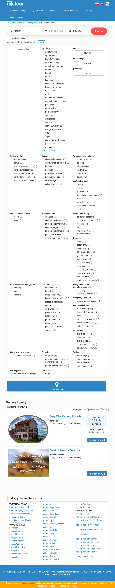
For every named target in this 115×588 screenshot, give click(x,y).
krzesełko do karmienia (55, 298)
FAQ (53, 572)
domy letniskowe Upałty (19, 507)
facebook (10, 572)
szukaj (98, 31)
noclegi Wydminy (16, 544)
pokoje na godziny (84, 216)
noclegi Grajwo (49, 537)
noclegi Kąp (48, 520)
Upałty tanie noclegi (84, 556)
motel (46, 94)
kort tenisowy (82, 262)
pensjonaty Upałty (17, 517)
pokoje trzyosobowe (22, 177)
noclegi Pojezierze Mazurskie (88, 517)
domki (16, 162)
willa (45, 133)
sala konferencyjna (85, 312)
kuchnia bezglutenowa (55, 223)
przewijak (49, 323)
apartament (48, 55)
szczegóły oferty (97, 440)
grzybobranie (82, 255)
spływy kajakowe (84, 269)
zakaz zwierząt (52, 184)
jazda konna (82, 259)
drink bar (49, 216)
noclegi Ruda (48, 533)
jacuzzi (16, 287)
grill (78, 188)
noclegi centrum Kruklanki (87, 542)
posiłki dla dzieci (52, 234)
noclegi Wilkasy (16, 537)
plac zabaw (50, 316)
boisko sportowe (84, 252)
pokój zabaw (51, 319)
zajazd (46, 136)
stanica (47, 122)
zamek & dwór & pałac (53, 140)
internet (48, 166)
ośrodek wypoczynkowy (54, 101)
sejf (78, 227)
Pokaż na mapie (57, 386)
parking (48, 169)
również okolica (16, 38)
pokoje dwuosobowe (22, 169)
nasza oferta (97, 572)
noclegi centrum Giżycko (86, 539)
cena (75, 48)
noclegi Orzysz (49, 504)
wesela (79, 315)
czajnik (79, 184)
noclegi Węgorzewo (51, 507)
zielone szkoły (83, 326)
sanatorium (48, 115)
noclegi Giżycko (16, 531)
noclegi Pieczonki (83, 504)
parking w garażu (53, 177)
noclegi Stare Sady (51, 514)
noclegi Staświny (50, 540)
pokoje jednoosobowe (23, 173)
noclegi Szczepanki (51, 559)
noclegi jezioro (82, 534)
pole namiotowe (50, 111)
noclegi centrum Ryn (85, 545)
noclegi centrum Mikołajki (87, 552)
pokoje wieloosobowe (23, 180)
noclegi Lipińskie (50, 553)
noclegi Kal (14, 550)
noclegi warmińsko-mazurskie (89, 529)
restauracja (48, 147)
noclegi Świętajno (50, 517)
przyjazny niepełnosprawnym (85, 291)
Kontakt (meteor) (27, 572)
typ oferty (46, 48)
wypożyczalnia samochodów (82, 232)
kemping (47, 80)
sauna (16, 291)
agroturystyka (49, 51)
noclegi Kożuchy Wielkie (53, 524)
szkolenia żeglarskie (22, 355)
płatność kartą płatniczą (24, 373)
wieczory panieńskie (85, 322)
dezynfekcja (50, 355)
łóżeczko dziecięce (53, 301)
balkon (79, 162)
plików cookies (28, 583)
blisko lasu (81, 337)
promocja (77, 69)
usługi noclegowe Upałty (20, 520)
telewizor (80, 173)
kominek (80, 191)
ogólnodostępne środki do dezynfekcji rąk (55, 360)
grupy (48, 373)
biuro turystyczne (51, 59)
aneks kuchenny (83, 159)
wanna (16, 220)
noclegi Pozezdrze (17, 547)
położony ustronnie (85, 344)
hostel (46, 73)
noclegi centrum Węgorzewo (88, 548)
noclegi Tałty (48, 511)
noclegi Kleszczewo (51, 550)
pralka (16, 216)
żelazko (80, 177)
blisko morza (82, 340)
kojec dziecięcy (52, 294)
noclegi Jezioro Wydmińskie (88, 525)
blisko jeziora (82, 333)
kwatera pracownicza (53, 83)
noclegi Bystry (49, 543)
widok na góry (83, 355)
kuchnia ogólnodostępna (87, 195)
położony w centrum (85, 348)
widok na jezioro (83, 359)
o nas (85, 572)
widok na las (82, 362)
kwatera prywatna (51, 87)
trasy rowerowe (83, 273)
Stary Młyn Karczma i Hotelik (65, 416)
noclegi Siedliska (50, 530)
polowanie (81, 266)
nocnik (48, 305)
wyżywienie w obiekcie (55, 238)
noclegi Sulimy (49, 546)
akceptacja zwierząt (54, 159)
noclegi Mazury (82, 514)
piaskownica (51, 312)
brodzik (48, 291)
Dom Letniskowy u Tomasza (65, 450)
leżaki (79, 198)
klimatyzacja (82, 166)
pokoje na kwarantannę (55, 365)
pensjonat (48, 104)
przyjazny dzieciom (53, 326)
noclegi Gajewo (49, 556)
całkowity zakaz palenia (55, 162)
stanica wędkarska (52, 125)
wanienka (49, 330)
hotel (46, 76)
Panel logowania (61, 574)
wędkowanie (82, 276)
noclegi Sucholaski (84, 507)
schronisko (48, 118)
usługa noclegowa (51, 129)
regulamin (43, 572)
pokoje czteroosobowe (23, 166)
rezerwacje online (19, 49)
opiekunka (50, 308)
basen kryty (81, 244)
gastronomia (49, 143)
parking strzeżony (53, 173)
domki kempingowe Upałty (21, 510)
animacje (49, 287)
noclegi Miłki (15, 528)
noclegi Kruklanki (16, 541)
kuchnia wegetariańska (55, 231)
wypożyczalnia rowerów (87, 280)
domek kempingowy (52, 66)
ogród (79, 209)
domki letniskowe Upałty (20, 514)
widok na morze (83, 366)
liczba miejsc (79, 58)
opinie (105, 410)
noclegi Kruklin (49, 527)
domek (46, 69)
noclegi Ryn (14, 557)
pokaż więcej (48, 150)
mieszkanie (48, 90)
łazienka (80, 169)
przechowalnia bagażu (86, 220)
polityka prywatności (68, 572)
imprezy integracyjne (85, 308)
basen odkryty (83, 248)
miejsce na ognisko (85, 205)
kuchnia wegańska (53, 227)
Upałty (52, 423)
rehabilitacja (50, 180)
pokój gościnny (50, 108)
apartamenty (19, 159)
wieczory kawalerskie (86, 319)
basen (79, 241)
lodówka (80, 202)
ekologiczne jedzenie (54, 220)
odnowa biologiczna (52, 97)
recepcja (80, 223)
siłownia (17, 294)
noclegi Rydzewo (16, 534)
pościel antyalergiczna (86, 301)
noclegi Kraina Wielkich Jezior (89, 520)
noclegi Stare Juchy (18, 554)
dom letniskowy (50, 62)
